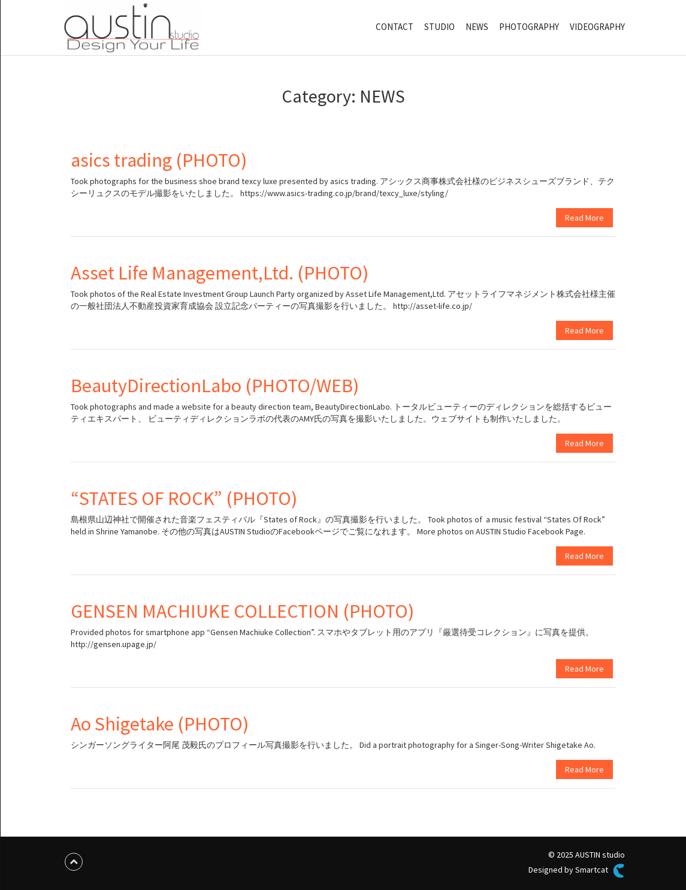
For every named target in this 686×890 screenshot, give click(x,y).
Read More (584, 217)
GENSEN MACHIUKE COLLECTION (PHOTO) (242, 611)
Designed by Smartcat (576, 871)
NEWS (477, 26)
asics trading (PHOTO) (159, 160)
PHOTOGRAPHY (529, 26)
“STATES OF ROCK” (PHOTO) (184, 498)
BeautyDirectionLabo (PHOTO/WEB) (215, 386)
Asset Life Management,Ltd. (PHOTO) (219, 273)
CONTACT (394, 26)
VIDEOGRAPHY (597, 26)
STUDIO (439, 26)
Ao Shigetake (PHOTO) (160, 724)
